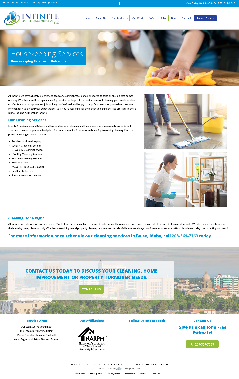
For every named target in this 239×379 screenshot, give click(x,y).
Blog (173, 18)
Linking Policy (96, 373)
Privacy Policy (114, 373)
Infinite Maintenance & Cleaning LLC (108, 364)
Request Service (205, 18)
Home (87, 18)
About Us (101, 18)
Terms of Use (158, 373)
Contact (186, 18)
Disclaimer (80, 373)
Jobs (163, 18)
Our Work (137, 18)
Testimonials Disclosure (135, 373)
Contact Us (91, 289)
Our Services (118, 18)
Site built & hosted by (119, 368)
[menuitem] (87, 18)
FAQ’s (152, 18)
